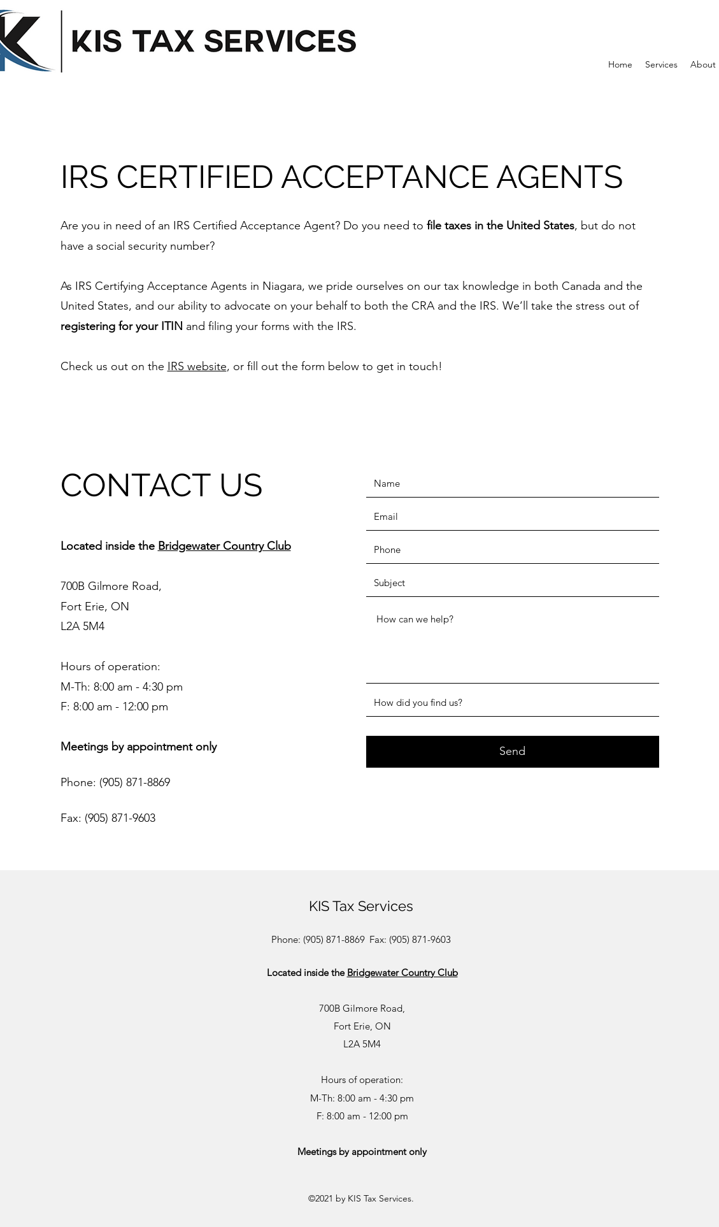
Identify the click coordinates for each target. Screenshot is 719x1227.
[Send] (512, 752)
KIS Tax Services (361, 906)
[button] (661, 64)
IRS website (197, 366)
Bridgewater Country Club (224, 546)
